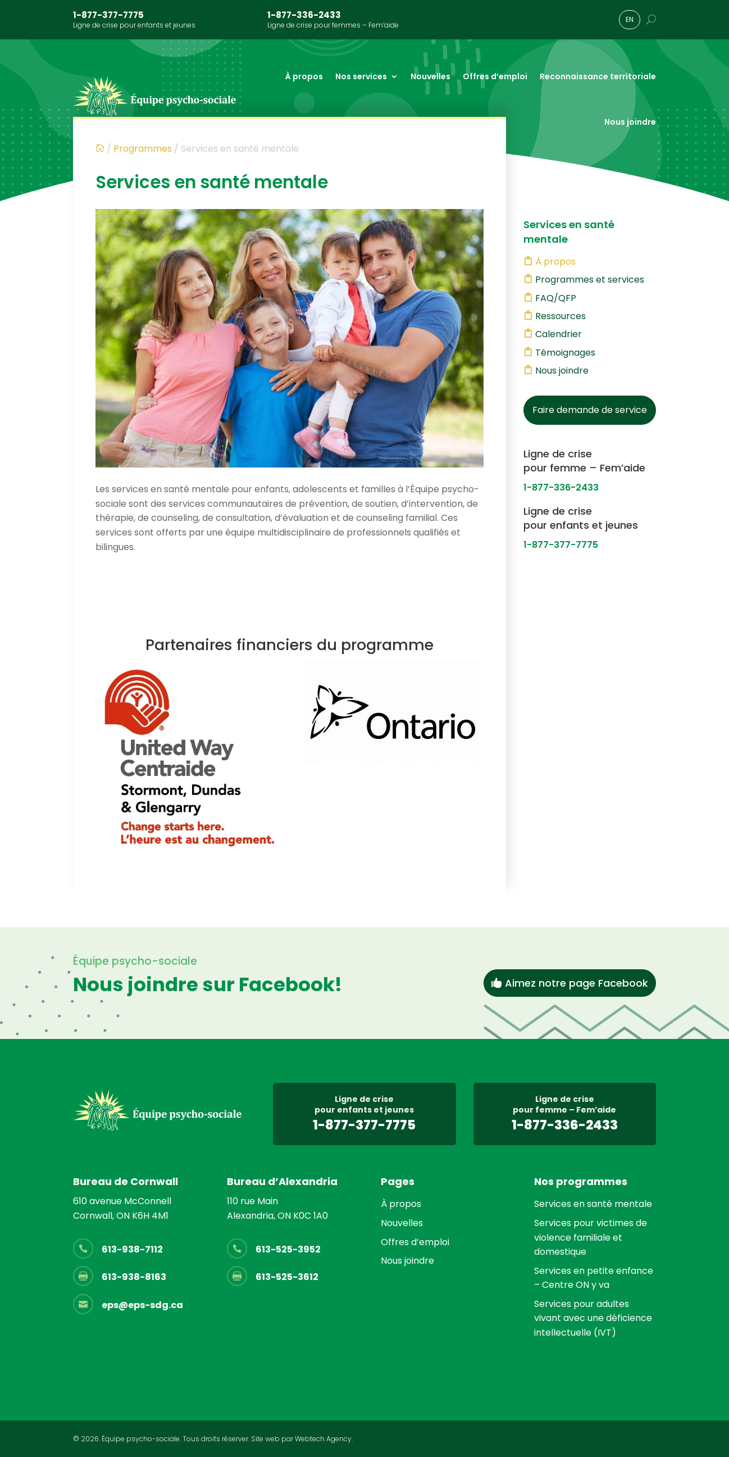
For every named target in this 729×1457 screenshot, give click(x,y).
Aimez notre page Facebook (576, 983)
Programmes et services (589, 279)
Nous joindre (630, 122)
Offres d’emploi (495, 76)
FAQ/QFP (555, 298)
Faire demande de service (589, 409)
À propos (304, 76)
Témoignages (565, 352)
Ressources (560, 316)
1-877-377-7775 (108, 15)
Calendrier (558, 334)
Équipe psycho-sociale (141, 1439)
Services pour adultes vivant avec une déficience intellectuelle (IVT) (593, 1318)
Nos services (361, 76)
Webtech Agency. (324, 1439)
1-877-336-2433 (304, 15)
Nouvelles (430, 76)
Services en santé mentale (593, 1203)
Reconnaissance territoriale (598, 76)
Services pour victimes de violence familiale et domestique (590, 1237)
